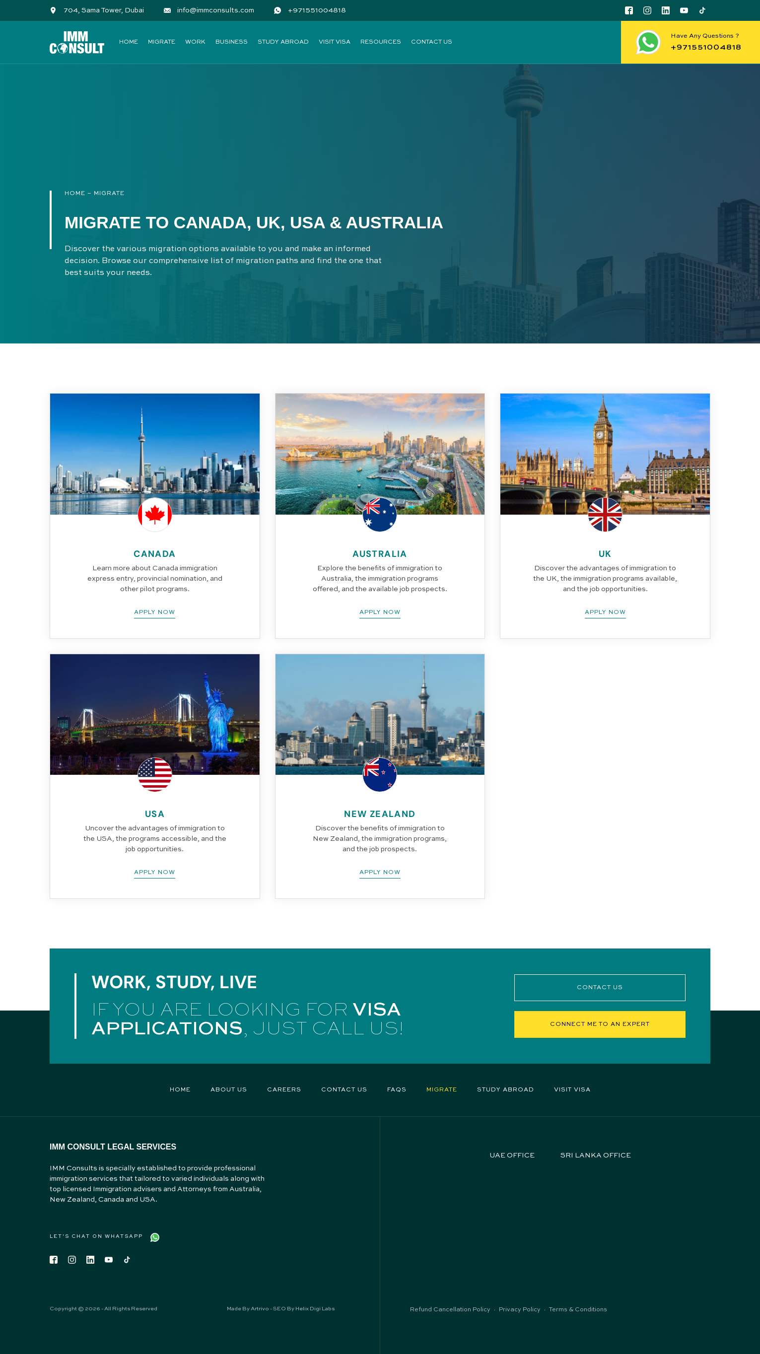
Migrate (161, 42)
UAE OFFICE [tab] (512, 1155)
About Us (228, 1090)
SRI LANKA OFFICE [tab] (595, 1155)
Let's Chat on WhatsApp (96, 1236)
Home (128, 42)
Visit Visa (334, 42)
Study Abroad (283, 42)
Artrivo (260, 1309)
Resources (380, 42)
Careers (284, 1090)
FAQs (397, 1090)
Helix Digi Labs (315, 1309)
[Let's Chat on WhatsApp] (154, 1237)
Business (231, 42)
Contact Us (431, 42)
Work (195, 42)
